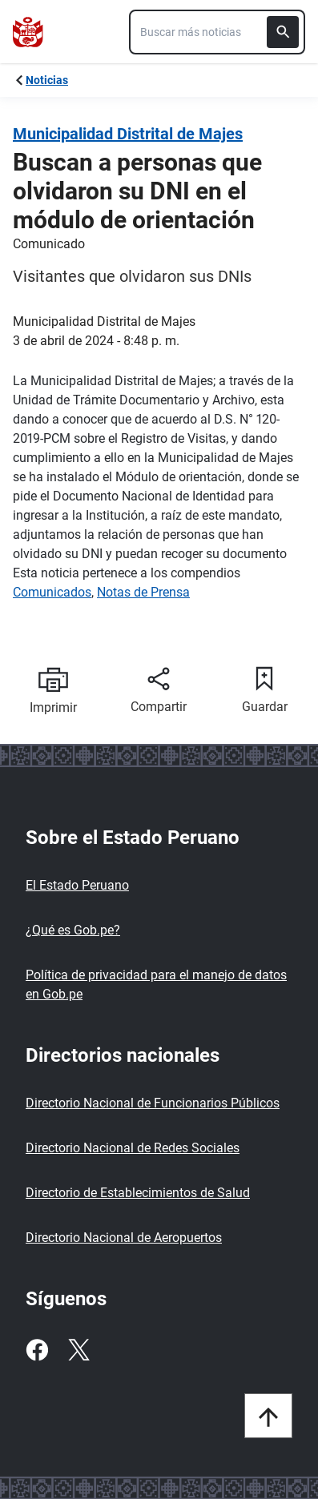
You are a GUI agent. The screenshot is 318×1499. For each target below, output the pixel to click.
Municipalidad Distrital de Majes (128, 133)
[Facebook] (37, 1350)
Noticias (47, 80)
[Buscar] (283, 32)
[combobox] (217, 32)
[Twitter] (78, 1350)
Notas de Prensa (143, 592)
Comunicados (52, 592)
